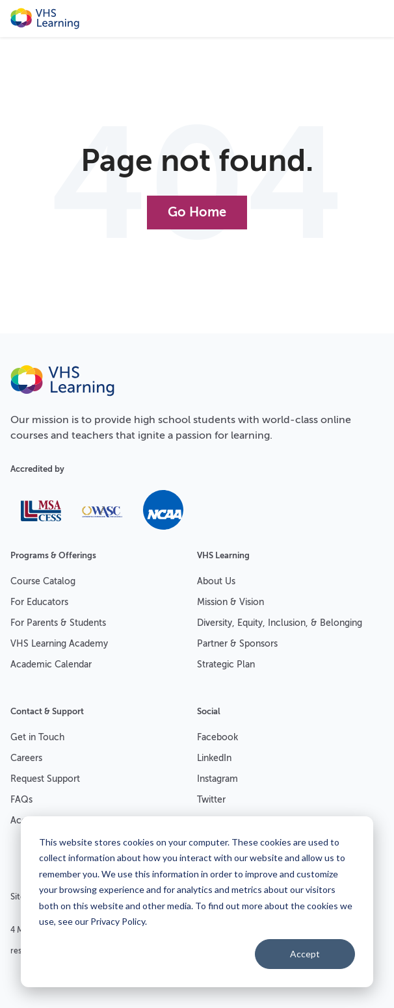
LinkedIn (214, 758)
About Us (216, 581)
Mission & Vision (230, 602)
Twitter (211, 800)
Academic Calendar (51, 664)
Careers (26, 758)
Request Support (45, 779)
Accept (305, 953)
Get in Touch (37, 737)
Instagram (217, 779)
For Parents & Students (58, 623)
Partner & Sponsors (237, 644)
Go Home (197, 212)
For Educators (39, 602)
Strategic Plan (226, 664)
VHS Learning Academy (59, 644)
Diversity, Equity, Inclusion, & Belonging (279, 623)
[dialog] (197, 901)
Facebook (217, 737)
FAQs (21, 800)
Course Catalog (42, 581)
